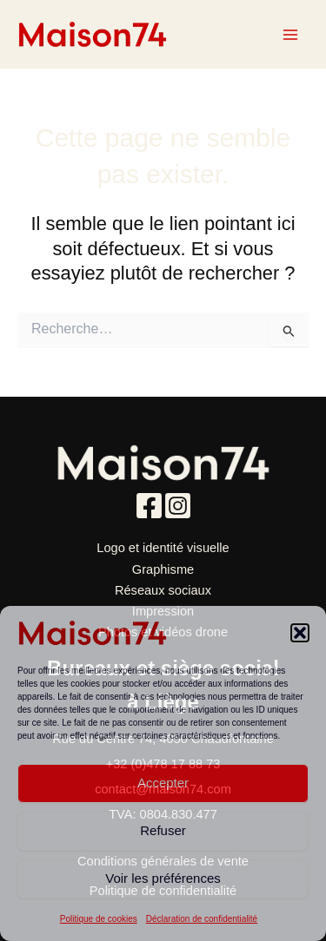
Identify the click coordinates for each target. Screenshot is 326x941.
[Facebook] (149, 505)
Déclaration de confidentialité (201, 919)
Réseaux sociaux (163, 590)
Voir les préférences (163, 878)
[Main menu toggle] (290, 34)
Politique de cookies (98, 919)
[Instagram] (177, 505)
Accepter (163, 782)
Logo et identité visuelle (162, 548)
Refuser (163, 830)
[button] (300, 633)
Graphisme (163, 569)
